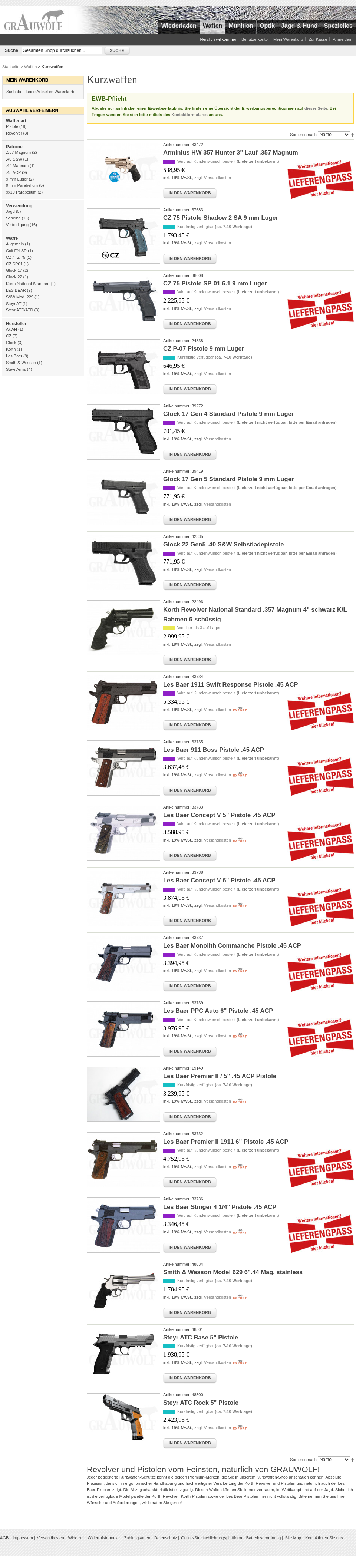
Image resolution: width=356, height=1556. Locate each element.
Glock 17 (14, 270)
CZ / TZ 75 (15, 257)
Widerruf (76, 1538)
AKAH (11, 329)
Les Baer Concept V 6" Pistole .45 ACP (219, 880)
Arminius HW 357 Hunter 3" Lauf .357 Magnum (230, 152)
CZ (8, 336)
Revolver (14, 133)
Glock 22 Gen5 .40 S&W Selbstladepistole (223, 544)
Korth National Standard (27, 283)
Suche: (12, 50)
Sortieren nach (303, 134)
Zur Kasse (318, 39)
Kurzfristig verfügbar (214, 226)
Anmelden (342, 39)
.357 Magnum (18, 152)
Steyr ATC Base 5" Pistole (200, 1337)
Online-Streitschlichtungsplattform (211, 1538)
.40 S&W (14, 159)
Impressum (23, 1538)
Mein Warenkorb (288, 39)
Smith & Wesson (21, 362)
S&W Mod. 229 (19, 297)
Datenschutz (165, 1538)
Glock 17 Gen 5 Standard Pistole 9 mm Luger (228, 479)
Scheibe (13, 218)
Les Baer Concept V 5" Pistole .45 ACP (219, 815)
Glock (11, 342)
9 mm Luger (17, 179)
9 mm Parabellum (22, 185)
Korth (11, 349)
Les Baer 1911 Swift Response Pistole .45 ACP (230, 684)
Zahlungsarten (137, 1538)
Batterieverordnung (263, 1538)
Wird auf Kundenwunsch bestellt (228, 161)
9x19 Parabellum (21, 192)
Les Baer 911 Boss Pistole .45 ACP (213, 749)
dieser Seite (315, 108)
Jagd (10, 211)
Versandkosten (217, 177)
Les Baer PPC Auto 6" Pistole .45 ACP (218, 1010)
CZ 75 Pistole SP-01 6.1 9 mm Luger (215, 283)
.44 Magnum (17, 165)
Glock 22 (14, 277)
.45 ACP (13, 172)
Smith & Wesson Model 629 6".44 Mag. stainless (233, 1272)
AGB (4, 1538)
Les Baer (14, 356)
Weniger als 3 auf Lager (199, 627)
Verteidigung (17, 224)
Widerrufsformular (104, 1538)
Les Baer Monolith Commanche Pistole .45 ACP (232, 945)
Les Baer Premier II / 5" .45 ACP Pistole (219, 1076)
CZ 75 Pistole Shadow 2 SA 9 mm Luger (220, 217)
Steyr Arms (16, 369)
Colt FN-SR (16, 250)
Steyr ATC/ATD (19, 310)
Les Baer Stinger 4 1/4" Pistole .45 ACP (219, 1206)
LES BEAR (16, 290)
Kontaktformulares (189, 114)
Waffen (30, 67)
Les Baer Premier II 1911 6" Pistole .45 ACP (225, 1141)
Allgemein (15, 244)
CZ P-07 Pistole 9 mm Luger (203, 348)
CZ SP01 (14, 264)
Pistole (12, 126)
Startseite (10, 67)
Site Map (293, 1538)
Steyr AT (13, 303)
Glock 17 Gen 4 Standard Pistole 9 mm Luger (228, 413)
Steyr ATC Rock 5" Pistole (200, 1402)
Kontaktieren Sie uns (324, 1538)
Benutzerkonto (254, 39)
